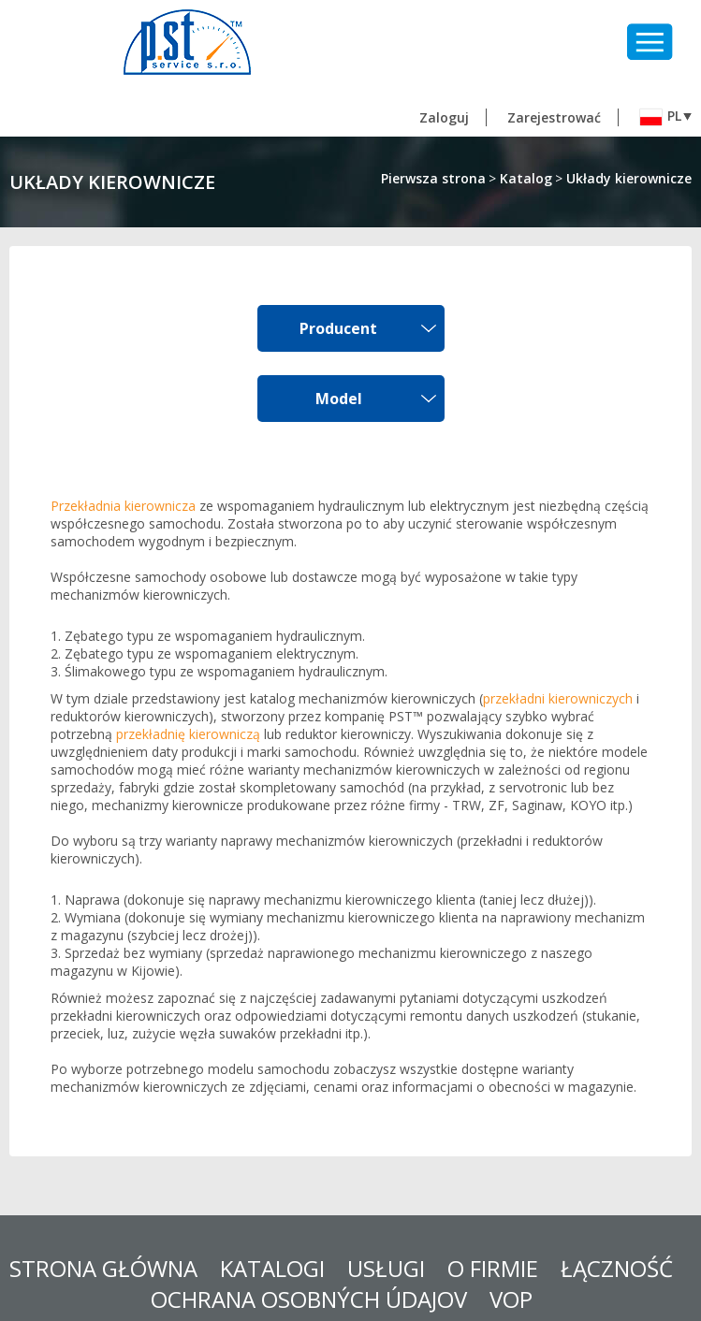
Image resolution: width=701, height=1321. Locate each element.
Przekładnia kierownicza (123, 506)
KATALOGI (272, 1268)
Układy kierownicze (629, 178)
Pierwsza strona (433, 178)
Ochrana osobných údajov (309, 1299)
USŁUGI (386, 1268)
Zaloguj (444, 117)
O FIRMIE (492, 1268)
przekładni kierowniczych (558, 698)
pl (660, 117)
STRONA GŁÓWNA (103, 1268)
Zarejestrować (554, 117)
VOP (511, 1299)
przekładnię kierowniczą (188, 734)
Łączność (617, 1268)
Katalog (526, 178)
